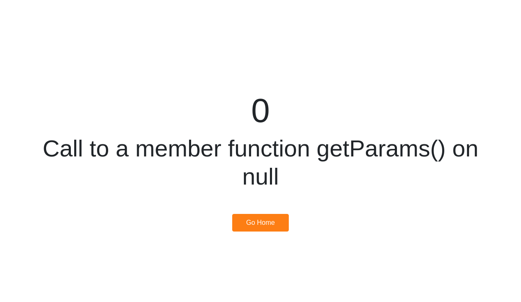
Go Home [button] (260, 222)
